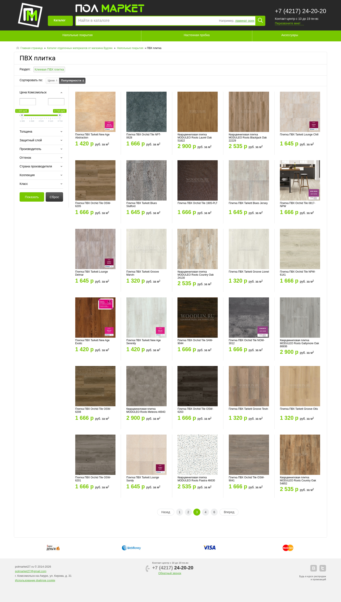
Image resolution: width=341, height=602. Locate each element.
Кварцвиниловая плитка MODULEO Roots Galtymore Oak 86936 (299, 343)
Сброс (54, 197)
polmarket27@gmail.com (30, 571)
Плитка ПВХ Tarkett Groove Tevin (248, 408)
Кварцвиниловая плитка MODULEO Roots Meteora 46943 (145, 410)
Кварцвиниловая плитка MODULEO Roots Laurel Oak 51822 (194, 137)
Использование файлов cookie (35, 580)
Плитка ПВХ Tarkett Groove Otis (299, 408)
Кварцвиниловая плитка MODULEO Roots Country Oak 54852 (298, 480)
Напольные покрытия (77, 35)
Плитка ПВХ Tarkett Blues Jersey (248, 203)
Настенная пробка (197, 35)
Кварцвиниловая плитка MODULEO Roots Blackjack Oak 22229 (248, 137)
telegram (322, 568)
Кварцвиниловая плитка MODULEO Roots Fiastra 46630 (196, 479)
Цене (51, 80)
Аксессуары (289, 35)
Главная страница (31, 48)
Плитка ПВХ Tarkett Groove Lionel (249, 271)
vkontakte (313, 568)
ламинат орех (244, 20)
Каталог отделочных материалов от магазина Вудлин (80, 48)
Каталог (59, 20)
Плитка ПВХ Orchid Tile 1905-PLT (197, 203)
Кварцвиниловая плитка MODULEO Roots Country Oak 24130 (195, 274)
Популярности (71, 80)
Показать (32, 197)
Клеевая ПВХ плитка (49, 69)
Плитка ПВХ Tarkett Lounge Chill (299, 134)
